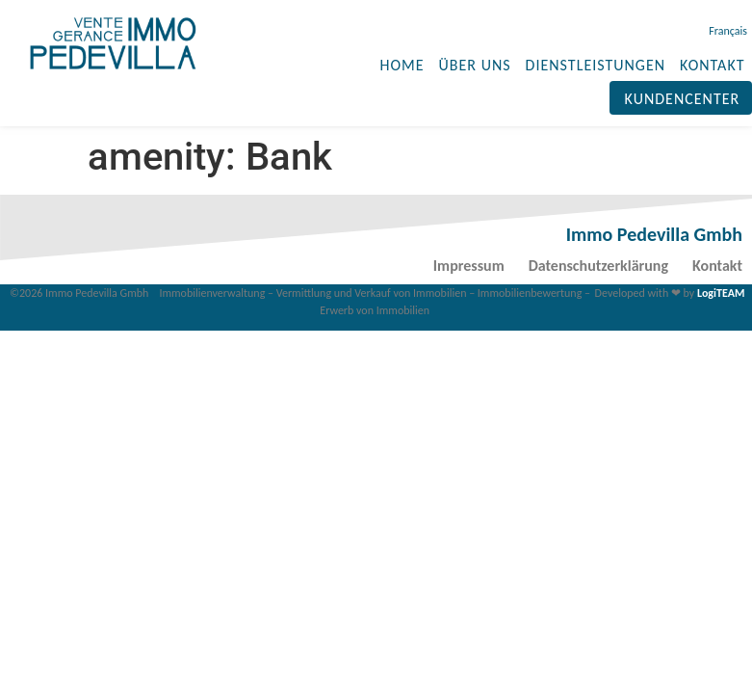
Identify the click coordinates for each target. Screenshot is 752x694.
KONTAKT (712, 65)
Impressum (469, 265)
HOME (402, 65)
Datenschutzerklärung (598, 265)
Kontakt (717, 265)
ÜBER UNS (475, 65)
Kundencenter (682, 99)
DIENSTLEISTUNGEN (596, 65)
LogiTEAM (720, 293)
